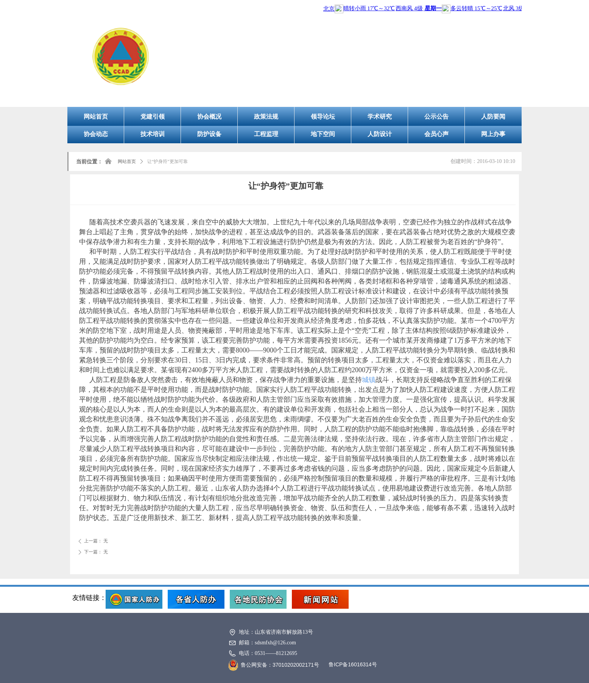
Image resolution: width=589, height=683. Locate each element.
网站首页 (127, 161)
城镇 (369, 380)
